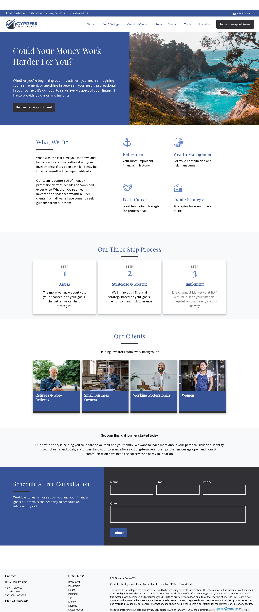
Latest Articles (75, 599)
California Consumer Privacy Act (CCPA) (219, 599)
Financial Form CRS (125, 568)
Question (116, 493)
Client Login (241, 3)
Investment (74, 576)
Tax (70, 587)
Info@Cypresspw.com (16, 590)
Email (160, 472)
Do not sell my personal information (196, 603)
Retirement (74, 572)
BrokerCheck (186, 574)
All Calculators (75, 607)
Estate (71, 579)
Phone (207, 472)
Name (114, 472)
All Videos (73, 603)
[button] (90, 14)
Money (72, 591)
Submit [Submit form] (118, 523)
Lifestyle (72, 595)
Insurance (73, 583)
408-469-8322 (78, 3)
